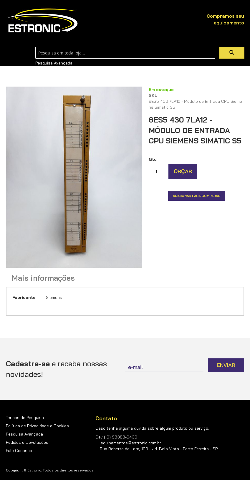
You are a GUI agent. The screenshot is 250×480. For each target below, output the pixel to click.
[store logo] (43, 20)
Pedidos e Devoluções (27, 442)
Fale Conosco (19, 450)
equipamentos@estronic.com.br (131, 443)
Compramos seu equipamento (225, 19)
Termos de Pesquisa (25, 417)
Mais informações (43, 278)
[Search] (231, 53)
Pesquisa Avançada (53, 63)
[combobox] (125, 53)
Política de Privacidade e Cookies (37, 425)
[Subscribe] (226, 365)
